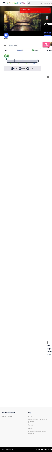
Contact (30, 425)
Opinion (30, 428)
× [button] (49, 9)
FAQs (30, 416)
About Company (7, 416)
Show (6, 36)
